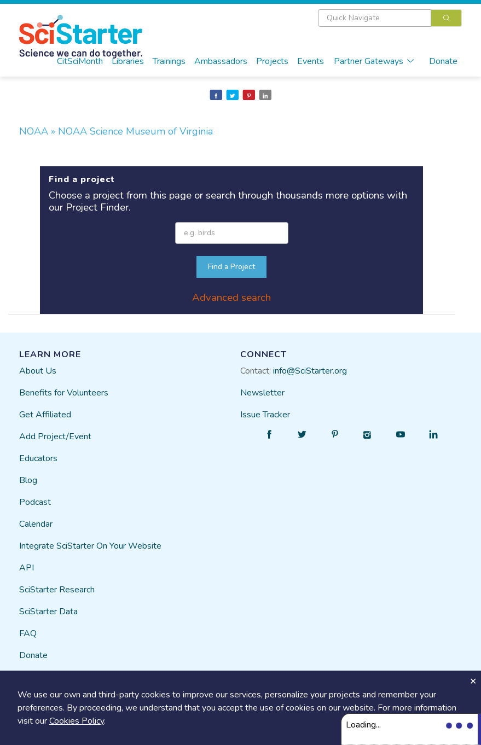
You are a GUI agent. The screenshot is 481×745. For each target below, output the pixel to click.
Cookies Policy (76, 721)
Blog (28, 480)
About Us (37, 371)
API (26, 568)
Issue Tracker (265, 415)
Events (310, 61)
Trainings (169, 61)
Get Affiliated (45, 415)
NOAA (35, 131)
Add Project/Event (55, 436)
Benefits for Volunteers (63, 393)
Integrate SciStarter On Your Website (90, 546)
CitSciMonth (80, 61)
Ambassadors (220, 61)
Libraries (128, 61)
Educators (38, 458)
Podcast (35, 502)
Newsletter (262, 393)
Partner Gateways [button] (374, 61)
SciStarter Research (57, 590)
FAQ (28, 633)
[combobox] (390, 18)
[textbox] (374, 18)
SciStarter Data (48, 612)
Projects (272, 61)
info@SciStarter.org (310, 371)
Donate (443, 61)
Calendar (36, 524)
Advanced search (231, 297)
